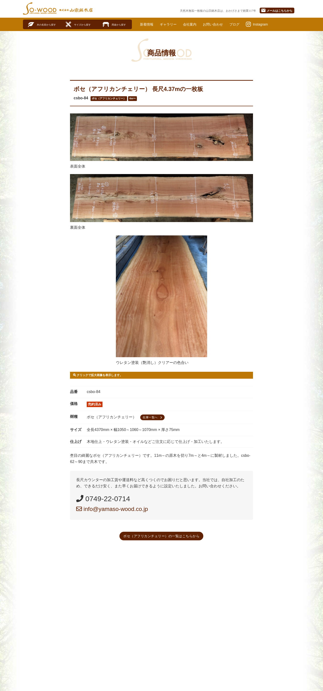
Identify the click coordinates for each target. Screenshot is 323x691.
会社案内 (195, 24)
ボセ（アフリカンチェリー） (109, 98)
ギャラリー (171, 24)
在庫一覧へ (153, 417)
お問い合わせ (221, 24)
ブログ (244, 24)
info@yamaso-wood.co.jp (112, 509)
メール (276, 10)
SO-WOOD (39, 8)
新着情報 (147, 24)
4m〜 (132, 98)
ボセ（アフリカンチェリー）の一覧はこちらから (161, 536)
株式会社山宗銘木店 (76, 10)
